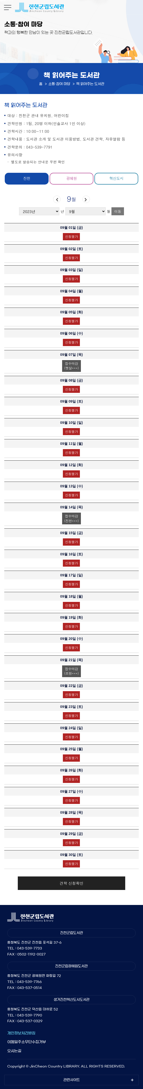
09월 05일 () (71, 312)
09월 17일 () (71, 575)
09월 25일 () (71, 749)
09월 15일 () (71, 533)
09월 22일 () (71, 686)
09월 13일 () (71, 486)
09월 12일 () (71, 465)
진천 (26, 178)
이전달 (57, 199)
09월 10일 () (71, 423)
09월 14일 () (71, 507)
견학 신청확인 (71, 883)
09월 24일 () (71, 728)
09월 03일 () (71, 270)
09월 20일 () (71, 639)
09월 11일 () (71, 444)
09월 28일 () (71, 812)
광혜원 (71, 178)
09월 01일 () (71, 228)
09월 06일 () (71, 333)
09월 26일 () (71, 770)
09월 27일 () (71, 791)
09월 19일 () (71, 617)
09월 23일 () (71, 707)
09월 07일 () (71, 355)
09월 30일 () (71, 855)
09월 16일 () (71, 554)
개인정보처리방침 (21, 1033)
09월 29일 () (71, 834)
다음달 (86, 199)
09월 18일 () (71, 596)
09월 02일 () (71, 249)
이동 (117, 211)
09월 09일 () (71, 401)
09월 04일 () (71, 291)
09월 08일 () (71, 380)
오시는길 (14, 1051)
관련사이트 (71, 1080)
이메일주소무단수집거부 (26, 1042)
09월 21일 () (71, 660)
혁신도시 (116, 178)
